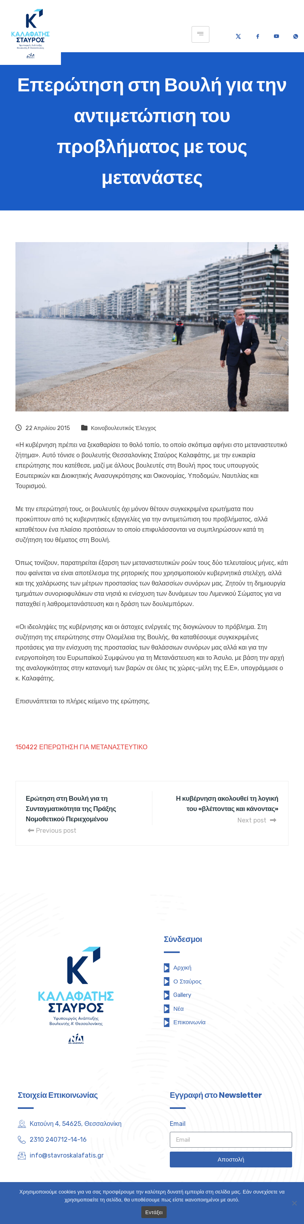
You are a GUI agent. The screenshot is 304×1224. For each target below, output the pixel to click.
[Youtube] (276, 34)
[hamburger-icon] (200, 34)
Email (178, 1123)
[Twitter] (238, 34)
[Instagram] (85, 1176)
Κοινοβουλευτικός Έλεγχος (123, 428)
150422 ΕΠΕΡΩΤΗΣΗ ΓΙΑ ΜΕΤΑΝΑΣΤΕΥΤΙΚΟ (81, 747)
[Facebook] (257, 34)
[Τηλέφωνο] (295, 34)
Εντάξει (154, 1212)
